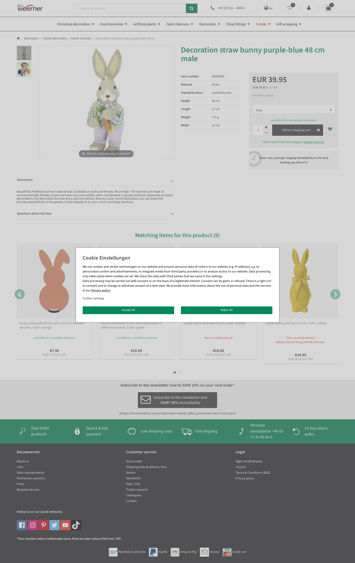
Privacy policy (100, 290)
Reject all (227, 310)
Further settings (93, 298)
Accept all (128, 310)
